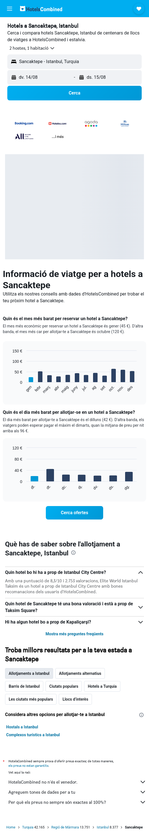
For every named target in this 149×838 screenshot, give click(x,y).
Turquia (27, 827)
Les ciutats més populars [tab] (31, 699)
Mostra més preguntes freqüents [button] (74, 634)
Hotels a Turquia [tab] (102, 686)
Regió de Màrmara (65, 827)
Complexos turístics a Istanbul (33, 735)
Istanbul (103, 827)
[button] (9, 9)
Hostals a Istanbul (22, 727)
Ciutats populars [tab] (63, 686)
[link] (74, 513)
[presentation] (73, 552)
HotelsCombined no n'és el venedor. (77, 782)
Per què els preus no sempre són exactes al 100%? (77, 802)
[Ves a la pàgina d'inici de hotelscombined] (41, 8)
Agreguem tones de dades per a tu (77, 792)
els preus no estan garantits (28, 765)
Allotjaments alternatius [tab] (80, 673)
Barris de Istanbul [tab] (24, 686)
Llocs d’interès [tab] (75, 699)
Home (10, 827)
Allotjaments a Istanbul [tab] (29, 673)
